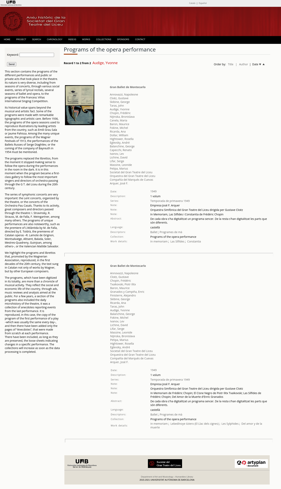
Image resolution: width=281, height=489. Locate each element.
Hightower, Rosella (122, 139)
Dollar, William (119, 135)
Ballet (153, 232)
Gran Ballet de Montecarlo (128, 87)
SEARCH (36, 39)
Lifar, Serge (117, 161)
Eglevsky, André (120, 142)
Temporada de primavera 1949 (170, 201)
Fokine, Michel (119, 128)
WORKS (86, 39)
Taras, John (117, 105)
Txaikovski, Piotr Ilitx (123, 284)
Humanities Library (184, 477)
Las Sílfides (177, 241)
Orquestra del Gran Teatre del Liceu (132, 176)
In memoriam (158, 241)
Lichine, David (118, 157)
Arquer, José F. (119, 183)
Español (203, 3)
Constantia (194, 241)
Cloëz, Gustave (119, 98)
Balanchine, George (122, 146)
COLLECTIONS (103, 39)
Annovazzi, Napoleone (124, 94)
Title (230, 64)
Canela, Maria (118, 120)
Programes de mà (170, 232)
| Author (242, 64)
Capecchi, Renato (121, 150)
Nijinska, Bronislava (122, 116)
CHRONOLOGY (54, 39)
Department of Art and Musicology (157, 477)
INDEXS (72, 39)
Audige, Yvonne (120, 109)
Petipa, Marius (119, 168)
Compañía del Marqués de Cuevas (131, 179)
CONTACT (140, 39)
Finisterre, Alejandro (123, 295)
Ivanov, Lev (117, 154)
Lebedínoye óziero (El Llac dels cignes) (195, 423)
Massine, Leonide (121, 165)
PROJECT (21, 39)
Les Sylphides (230, 423)
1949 (153, 191)
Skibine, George (120, 102)
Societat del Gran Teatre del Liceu (131, 172)
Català (192, 3)
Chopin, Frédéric (120, 113)
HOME (7, 39)
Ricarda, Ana (118, 131)
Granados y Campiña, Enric (127, 292)
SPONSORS (123, 39)
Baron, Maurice (119, 124)
